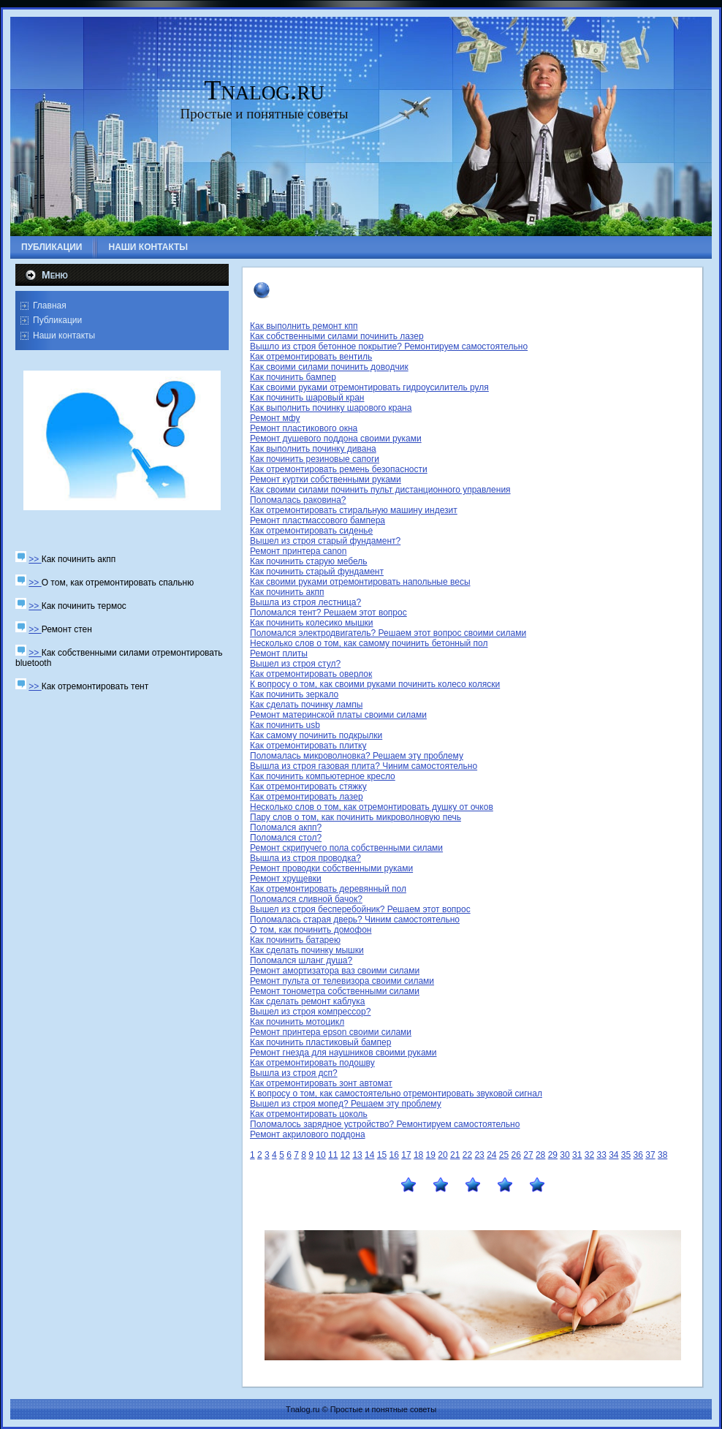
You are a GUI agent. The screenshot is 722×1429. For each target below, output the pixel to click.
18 (418, 1155)
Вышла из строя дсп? (294, 1073)
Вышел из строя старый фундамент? (325, 541)
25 (504, 1155)
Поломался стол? (286, 838)
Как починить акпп (287, 592)
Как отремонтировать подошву (312, 1063)
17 (406, 1155)
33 (601, 1155)
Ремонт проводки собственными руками (331, 868)
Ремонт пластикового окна (303, 428)
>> (34, 559)
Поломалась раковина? (298, 500)
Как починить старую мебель (309, 561)
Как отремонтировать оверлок (311, 674)
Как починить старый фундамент (317, 571)
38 (662, 1155)
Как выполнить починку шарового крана (330, 408)
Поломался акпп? (286, 827)
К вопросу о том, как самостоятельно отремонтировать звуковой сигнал (396, 1093)
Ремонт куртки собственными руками (325, 479)
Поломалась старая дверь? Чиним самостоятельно (355, 919)
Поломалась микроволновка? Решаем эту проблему (356, 756)
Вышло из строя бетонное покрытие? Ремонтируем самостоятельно (389, 346)
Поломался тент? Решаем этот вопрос (328, 612)
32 (589, 1155)
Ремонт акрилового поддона (307, 1134)
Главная (49, 305)
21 (455, 1155)
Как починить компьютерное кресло (322, 776)
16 (394, 1155)
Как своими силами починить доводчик (329, 367)
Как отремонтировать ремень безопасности (339, 469)
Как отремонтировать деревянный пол (328, 889)
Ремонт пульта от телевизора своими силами (342, 981)
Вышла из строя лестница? (305, 602)
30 (564, 1155)
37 (650, 1155)
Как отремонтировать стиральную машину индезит (353, 510)
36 (638, 1155)
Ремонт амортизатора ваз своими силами (334, 971)
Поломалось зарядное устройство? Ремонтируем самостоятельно (385, 1124)
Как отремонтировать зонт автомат (321, 1083)
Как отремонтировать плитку (308, 745)
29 (553, 1155)
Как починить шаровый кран (307, 398)
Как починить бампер (293, 377)
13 (357, 1155)
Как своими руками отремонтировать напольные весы (360, 582)
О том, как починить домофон (310, 930)
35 (626, 1155)
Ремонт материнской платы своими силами (338, 715)
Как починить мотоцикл (297, 1022)
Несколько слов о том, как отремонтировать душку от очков (371, 807)
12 (345, 1155)
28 (540, 1155)
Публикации (57, 320)
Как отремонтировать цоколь (309, 1114)
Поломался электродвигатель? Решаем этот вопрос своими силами (388, 633)
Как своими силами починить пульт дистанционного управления (380, 490)
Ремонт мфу (275, 418)
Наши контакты (64, 335)
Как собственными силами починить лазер (337, 336)
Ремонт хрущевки (286, 878)
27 (528, 1155)
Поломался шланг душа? (301, 960)
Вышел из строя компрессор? (310, 1012)
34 (613, 1155)
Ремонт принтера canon (298, 551)
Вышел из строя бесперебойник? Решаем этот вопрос (360, 909)
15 (382, 1155)
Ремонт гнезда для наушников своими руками (343, 1052)
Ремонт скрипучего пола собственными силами (346, 848)
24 (491, 1155)
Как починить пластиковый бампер (320, 1042)
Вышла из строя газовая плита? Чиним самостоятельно (363, 766)
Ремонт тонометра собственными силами (334, 991)
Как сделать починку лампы (306, 705)
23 (479, 1155)
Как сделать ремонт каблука (307, 1001)
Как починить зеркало (294, 694)
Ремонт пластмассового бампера (317, 520)
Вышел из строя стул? (295, 664)
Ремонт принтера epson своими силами (330, 1032)
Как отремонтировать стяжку (308, 786)
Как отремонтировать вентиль (311, 357)
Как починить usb (285, 725)
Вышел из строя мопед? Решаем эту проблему (345, 1104)
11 (333, 1155)
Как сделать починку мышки (307, 950)
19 (431, 1155)
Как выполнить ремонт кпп (304, 326)
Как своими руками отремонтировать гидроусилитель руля (369, 387)
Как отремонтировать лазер (306, 797)
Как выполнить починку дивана (313, 449)
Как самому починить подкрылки (316, 735)
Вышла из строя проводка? (305, 858)
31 (577, 1155)
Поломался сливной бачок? (306, 899)
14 (369, 1155)
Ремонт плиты (279, 653)
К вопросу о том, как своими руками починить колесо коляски (375, 684)
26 (516, 1155)
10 (320, 1155)
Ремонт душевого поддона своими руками (336, 438)
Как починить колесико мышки (311, 623)
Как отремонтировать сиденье (311, 531)
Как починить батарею (295, 940)
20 (442, 1155)
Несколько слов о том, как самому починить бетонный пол (369, 643)
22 (467, 1155)
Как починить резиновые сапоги (314, 459)
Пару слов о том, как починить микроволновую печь (355, 817)
